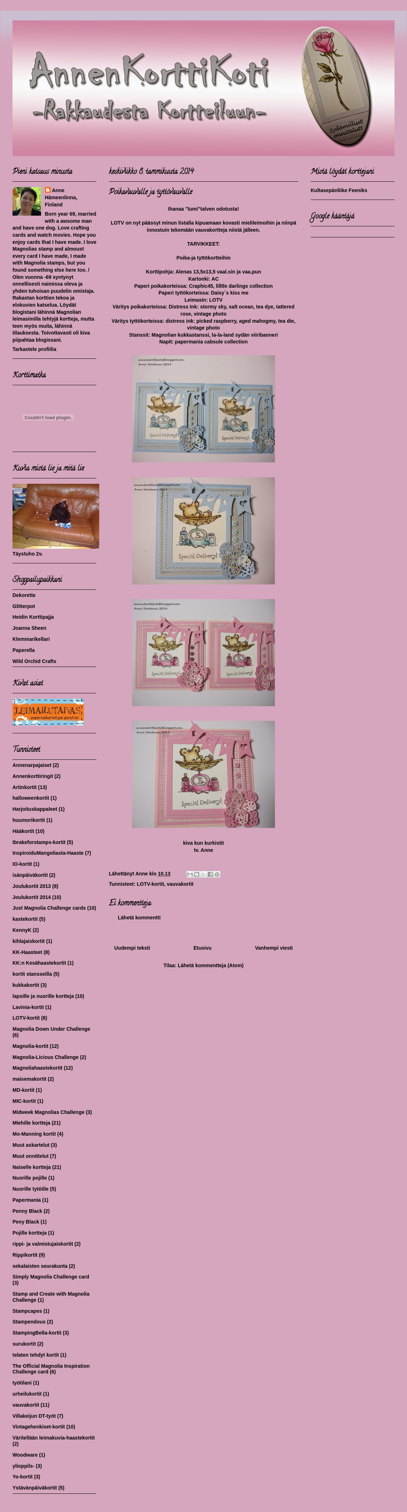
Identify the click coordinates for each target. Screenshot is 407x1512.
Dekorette (24, 595)
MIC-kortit (24, 1101)
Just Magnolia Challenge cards (49, 908)
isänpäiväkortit (30, 875)
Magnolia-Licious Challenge (45, 1057)
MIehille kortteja (31, 1123)
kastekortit (25, 919)
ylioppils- (23, 1466)
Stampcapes (27, 1311)
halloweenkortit (30, 798)
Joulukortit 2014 (31, 897)
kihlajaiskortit (28, 941)
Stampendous (29, 1322)
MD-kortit (23, 1090)
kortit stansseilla (32, 974)
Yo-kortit (22, 1477)
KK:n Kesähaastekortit (39, 963)
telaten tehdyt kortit (35, 1355)
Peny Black (25, 1222)
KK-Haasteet (27, 952)
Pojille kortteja (29, 1233)
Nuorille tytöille (30, 1189)
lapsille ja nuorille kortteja (43, 996)
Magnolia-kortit (30, 1046)
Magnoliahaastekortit (37, 1068)
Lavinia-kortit (28, 1007)
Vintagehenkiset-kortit (38, 1427)
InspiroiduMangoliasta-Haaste (48, 853)
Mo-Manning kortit (34, 1134)
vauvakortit (180, 884)
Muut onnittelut (30, 1156)
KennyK (21, 930)
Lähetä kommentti (139, 917)
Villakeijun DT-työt (34, 1416)
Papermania (26, 1200)
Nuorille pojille (29, 1178)
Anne (58, 190)
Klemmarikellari (31, 639)
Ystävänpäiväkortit (34, 1488)
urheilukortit (27, 1394)
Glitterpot (23, 606)
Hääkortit (23, 831)
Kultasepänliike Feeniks (339, 190)
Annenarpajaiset (31, 765)
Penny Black (27, 1211)
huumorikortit (28, 820)
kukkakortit (25, 985)
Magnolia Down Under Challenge (51, 1029)
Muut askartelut (30, 1145)
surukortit (24, 1344)
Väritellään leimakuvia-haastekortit (53, 1438)
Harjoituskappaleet (34, 809)
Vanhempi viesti (274, 948)
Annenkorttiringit (32, 776)
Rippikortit (24, 1255)
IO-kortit (22, 864)
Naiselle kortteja (31, 1167)
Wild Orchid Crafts (34, 661)
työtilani (22, 1383)
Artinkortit (24, 787)
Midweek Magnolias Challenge (48, 1112)
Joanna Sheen (29, 628)
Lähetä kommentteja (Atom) (210, 965)
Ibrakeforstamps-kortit (39, 842)
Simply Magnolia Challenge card (50, 1277)
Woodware (25, 1455)
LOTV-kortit (150, 884)
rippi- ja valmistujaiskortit (42, 1244)
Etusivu (203, 948)
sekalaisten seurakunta (39, 1266)
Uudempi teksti (132, 948)
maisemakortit (29, 1079)
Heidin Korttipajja (33, 617)
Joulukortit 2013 (31, 886)
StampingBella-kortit (36, 1333)
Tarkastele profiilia (34, 349)
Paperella (23, 650)
